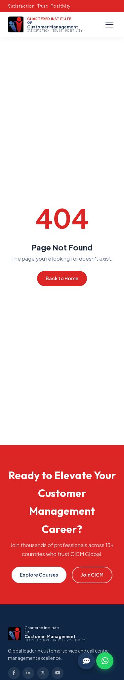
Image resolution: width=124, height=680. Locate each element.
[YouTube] (57, 673)
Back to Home (62, 278)
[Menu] (109, 25)
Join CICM (92, 575)
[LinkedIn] (28, 673)
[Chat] (86, 660)
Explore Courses (39, 575)
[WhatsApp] (104, 660)
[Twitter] (43, 673)
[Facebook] (14, 673)
